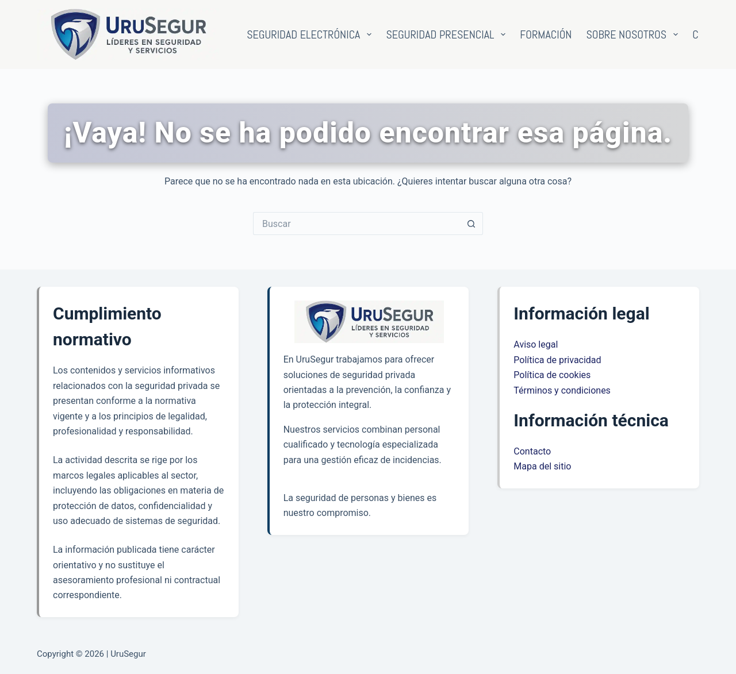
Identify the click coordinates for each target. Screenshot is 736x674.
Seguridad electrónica (311, 34)
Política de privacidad (557, 360)
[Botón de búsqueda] (471, 223)
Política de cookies (552, 374)
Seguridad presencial (448, 34)
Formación (546, 34)
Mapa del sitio (542, 466)
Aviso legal (535, 344)
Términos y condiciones (562, 390)
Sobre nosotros (634, 34)
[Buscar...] (356, 223)
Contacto (532, 451)
